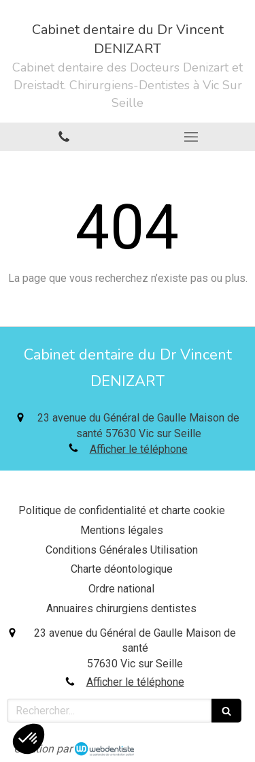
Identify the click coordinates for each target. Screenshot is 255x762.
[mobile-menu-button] (192, 136)
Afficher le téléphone (139, 449)
